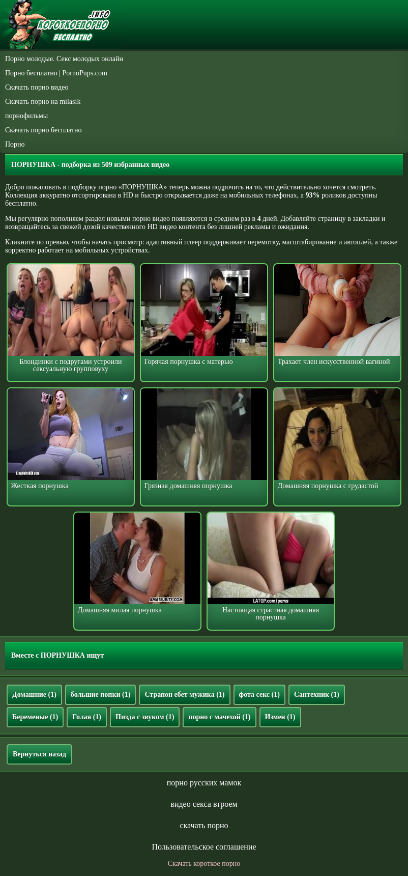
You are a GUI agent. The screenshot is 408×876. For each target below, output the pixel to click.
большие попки (101, 694)
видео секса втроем (203, 804)
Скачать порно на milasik (42, 101)
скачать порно (204, 825)
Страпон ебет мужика (184, 694)
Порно (15, 144)
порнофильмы (26, 116)
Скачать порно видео (36, 87)
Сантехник (316, 694)
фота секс (259, 694)
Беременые (35, 717)
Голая (86, 717)
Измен (280, 717)
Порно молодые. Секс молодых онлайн (64, 59)
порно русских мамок (204, 782)
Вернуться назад (39, 754)
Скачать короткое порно (204, 863)
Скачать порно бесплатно (43, 130)
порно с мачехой (219, 717)
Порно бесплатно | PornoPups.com (56, 73)
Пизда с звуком (144, 717)
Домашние (34, 694)
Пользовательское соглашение (204, 846)
